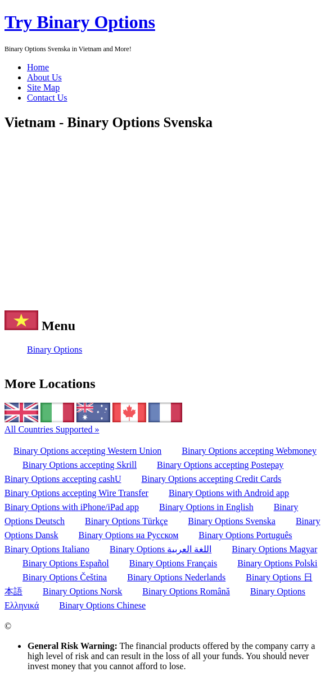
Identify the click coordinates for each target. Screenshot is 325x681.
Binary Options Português (245, 535)
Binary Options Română (186, 591)
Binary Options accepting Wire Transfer (76, 493)
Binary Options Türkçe (126, 521)
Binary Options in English (206, 507)
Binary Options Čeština (64, 577)
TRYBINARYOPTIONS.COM (69, 626)
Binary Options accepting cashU (62, 479)
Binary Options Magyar (274, 549)
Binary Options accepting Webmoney (249, 450)
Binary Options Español (65, 563)
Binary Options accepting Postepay (220, 465)
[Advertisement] (162, 220)
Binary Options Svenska (232, 521)
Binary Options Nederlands (176, 577)
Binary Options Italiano (46, 549)
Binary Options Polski (277, 563)
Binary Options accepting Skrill (79, 465)
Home (38, 67)
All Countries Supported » (51, 429)
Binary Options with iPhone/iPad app (71, 507)
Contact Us (47, 97)
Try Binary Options (79, 22)
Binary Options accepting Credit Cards (212, 479)
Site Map (43, 87)
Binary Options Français (173, 563)
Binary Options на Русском (129, 535)
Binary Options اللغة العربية (160, 549)
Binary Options (54, 349)
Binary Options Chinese (102, 605)
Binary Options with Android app (229, 493)
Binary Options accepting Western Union (87, 450)
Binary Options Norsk (82, 591)
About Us (44, 77)
